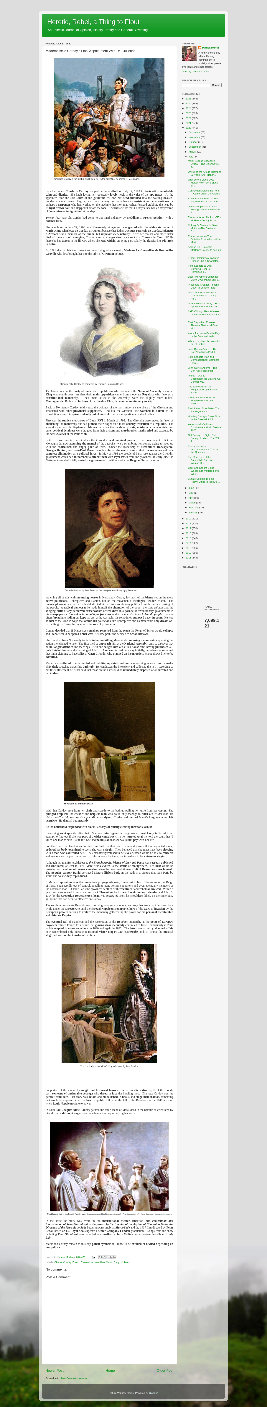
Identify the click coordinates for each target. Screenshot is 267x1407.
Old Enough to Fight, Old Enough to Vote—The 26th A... (204, 438)
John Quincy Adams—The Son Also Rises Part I (202, 369)
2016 (189, 533)
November (195, 137)
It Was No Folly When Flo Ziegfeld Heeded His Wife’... (202, 400)
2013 (189, 548)
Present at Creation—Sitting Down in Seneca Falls (203, 286)
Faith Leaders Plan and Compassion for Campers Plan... (203, 359)
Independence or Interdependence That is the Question (203, 449)
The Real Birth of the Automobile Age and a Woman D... (201, 460)
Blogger (153, 1393)
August (193, 151)
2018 (189, 523)
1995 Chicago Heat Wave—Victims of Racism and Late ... (204, 314)
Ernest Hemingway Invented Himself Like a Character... (204, 259)
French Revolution (82, 1262)
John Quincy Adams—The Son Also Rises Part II (202, 350)
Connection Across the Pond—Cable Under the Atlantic (204, 192)
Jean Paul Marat (103, 1262)
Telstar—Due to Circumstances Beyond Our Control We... (204, 378)
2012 (189, 552)
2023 (189, 113)
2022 (189, 118)
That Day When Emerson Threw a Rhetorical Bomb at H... (203, 325)
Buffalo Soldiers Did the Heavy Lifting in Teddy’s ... (204, 480)
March (192, 502)
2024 (189, 108)
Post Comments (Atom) (74, 1378)
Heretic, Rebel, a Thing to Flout (93, 22)
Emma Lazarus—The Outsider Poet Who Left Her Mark (205, 239)
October (193, 142)
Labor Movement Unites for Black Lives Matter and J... (204, 278)
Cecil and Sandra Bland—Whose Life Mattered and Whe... (203, 470)
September (195, 146)
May (191, 492)
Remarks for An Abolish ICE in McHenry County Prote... (205, 219)
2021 (189, 123)
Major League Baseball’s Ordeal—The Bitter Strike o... (203, 164)
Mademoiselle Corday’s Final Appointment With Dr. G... (204, 305)
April (191, 497)
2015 (189, 538)
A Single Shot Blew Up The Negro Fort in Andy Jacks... (204, 200)
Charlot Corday (62, 1262)
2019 (189, 518)
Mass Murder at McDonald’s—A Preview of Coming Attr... (203, 295)
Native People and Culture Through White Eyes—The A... (204, 209)
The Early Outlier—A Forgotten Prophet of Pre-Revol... (203, 389)
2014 (189, 543)
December (195, 132)
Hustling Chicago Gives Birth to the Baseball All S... (204, 418)
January (193, 512)
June (192, 488)
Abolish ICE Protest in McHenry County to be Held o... (205, 250)
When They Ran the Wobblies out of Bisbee (204, 342)
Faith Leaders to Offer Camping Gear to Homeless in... (200, 268)
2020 (189, 127)
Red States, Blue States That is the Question (204, 410)
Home (110, 1370)
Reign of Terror (122, 1262)
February (194, 507)
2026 (189, 98)
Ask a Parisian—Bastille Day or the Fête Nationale (204, 335)
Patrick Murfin (210, 47)
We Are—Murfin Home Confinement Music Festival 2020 (205, 427)
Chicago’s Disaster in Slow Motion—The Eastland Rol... (203, 228)
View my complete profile (196, 71)
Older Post (165, 1370)
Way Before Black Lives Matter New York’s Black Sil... (203, 182)
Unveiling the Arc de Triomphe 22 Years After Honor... (204, 173)
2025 (189, 103)
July (191, 156)
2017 (189, 528)
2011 (189, 557)
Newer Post (54, 1370)
